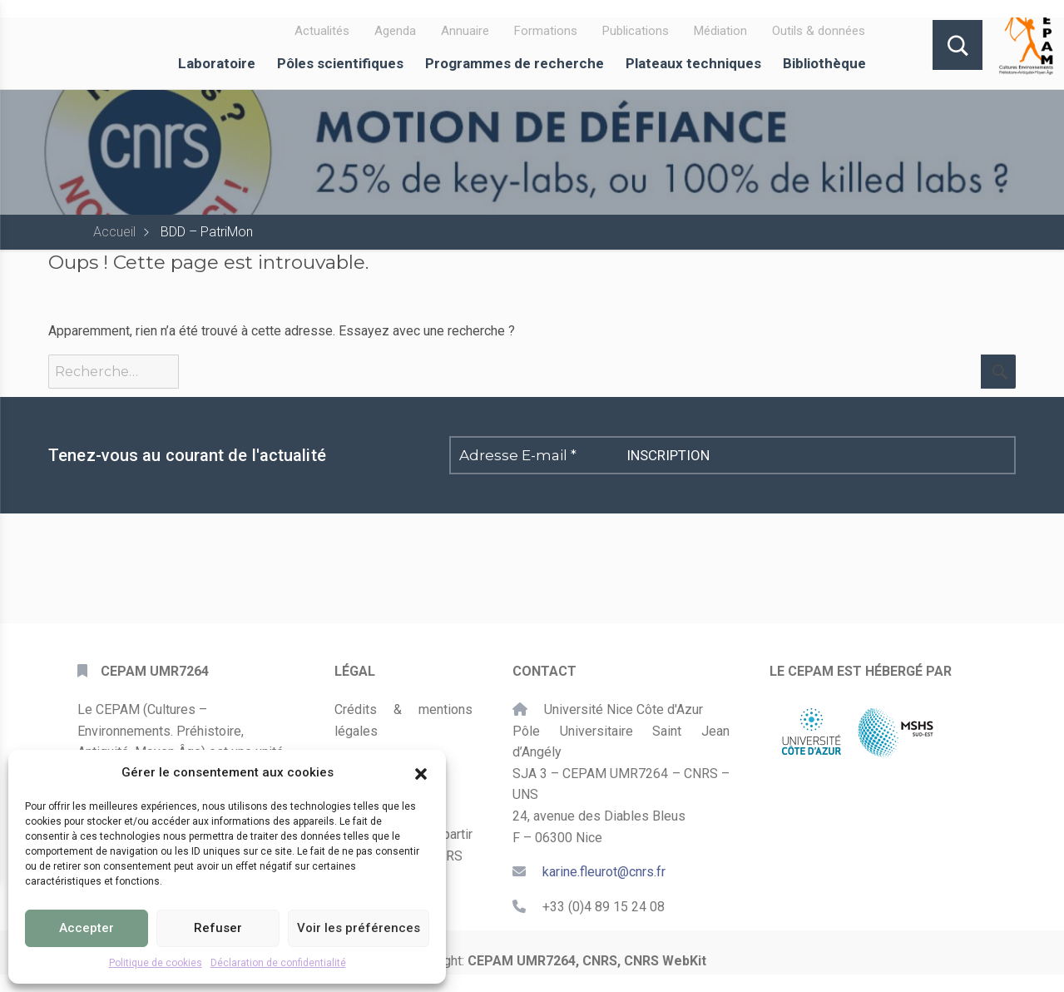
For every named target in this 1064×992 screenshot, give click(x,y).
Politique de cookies (155, 963)
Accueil (114, 232)
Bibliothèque (824, 63)
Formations (545, 30)
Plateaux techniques (693, 63)
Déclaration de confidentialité (278, 963)
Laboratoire (216, 63)
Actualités (321, 30)
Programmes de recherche (514, 63)
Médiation (720, 30)
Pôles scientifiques (340, 63)
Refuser (218, 927)
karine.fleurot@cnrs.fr (604, 872)
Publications (635, 30)
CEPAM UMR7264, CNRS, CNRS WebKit (587, 961)
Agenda (395, 30)
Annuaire (465, 30)
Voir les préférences (358, 927)
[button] (421, 772)
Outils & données (818, 30)
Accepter (86, 927)
